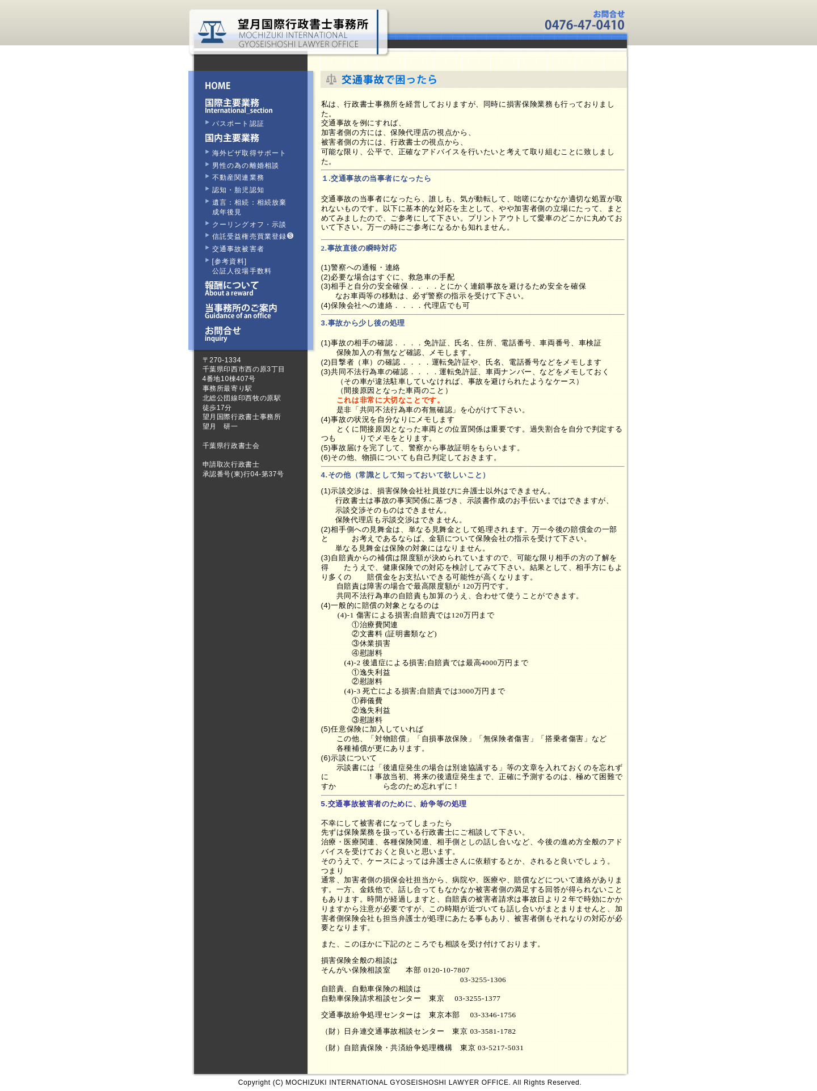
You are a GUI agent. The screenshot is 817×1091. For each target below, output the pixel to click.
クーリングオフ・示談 (249, 225)
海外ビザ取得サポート (249, 153)
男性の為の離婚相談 (246, 166)
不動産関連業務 (238, 177)
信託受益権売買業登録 (252, 236)
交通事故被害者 (238, 249)
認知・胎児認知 (238, 190)
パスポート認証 (238, 124)
